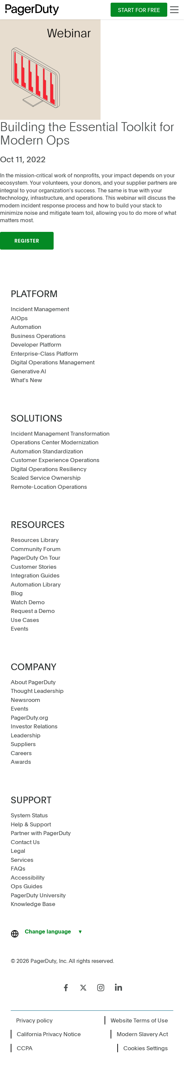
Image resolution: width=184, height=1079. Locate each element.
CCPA (25, 1048)
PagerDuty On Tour (35, 557)
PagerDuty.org (29, 717)
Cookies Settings (145, 1048)
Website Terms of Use (139, 1020)
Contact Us (25, 842)
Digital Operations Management (53, 362)
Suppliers (23, 744)
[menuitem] (139, 10)
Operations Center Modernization (55, 442)
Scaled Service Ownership (46, 477)
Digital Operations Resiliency (48, 469)
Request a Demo (33, 611)
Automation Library (36, 584)
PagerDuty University (38, 895)
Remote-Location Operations (49, 486)
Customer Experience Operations (55, 460)
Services (22, 860)
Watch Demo (28, 602)
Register (26, 240)
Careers (21, 753)
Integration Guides (35, 575)
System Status (29, 815)
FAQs (18, 868)
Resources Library (35, 540)
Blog (17, 593)
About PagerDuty (33, 682)
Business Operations (38, 336)
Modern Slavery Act (142, 1034)
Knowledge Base (33, 904)
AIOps (19, 318)
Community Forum (36, 549)
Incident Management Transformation (60, 433)
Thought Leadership (37, 691)
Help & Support (31, 824)
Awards (21, 761)
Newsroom (25, 700)
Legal (18, 850)
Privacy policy (34, 1020)
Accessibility (28, 877)
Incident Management (40, 309)
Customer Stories (34, 566)
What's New (26, 380)
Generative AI (28, 371)
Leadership (26, 735)
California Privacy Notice (49, 1034)
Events (19, 628)
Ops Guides (27, 886)
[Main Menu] (174, 10)
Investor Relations (34, 726)
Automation (26, 327)
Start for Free (139, 9)
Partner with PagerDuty (41, 833)
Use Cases (25, 620)
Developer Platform (36, 344)
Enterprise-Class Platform (44, 353)
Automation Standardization (47, 451)
